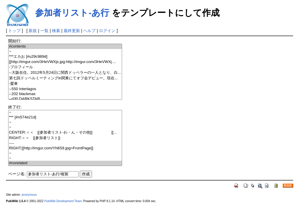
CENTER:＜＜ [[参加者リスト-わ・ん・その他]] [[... (65, 132)
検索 (56, 30)
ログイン (107, 30)
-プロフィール (65, 67)
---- (65, 143)
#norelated (65, 163)
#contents (65, 46)
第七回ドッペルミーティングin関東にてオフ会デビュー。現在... (65, 78)
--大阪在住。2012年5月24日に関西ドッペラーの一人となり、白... (65, 73)
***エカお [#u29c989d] (65, 57)
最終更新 (72, 30)
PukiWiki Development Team (63, 201)
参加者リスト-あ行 (72, 13)
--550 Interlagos (65, 89)
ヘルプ (89, 30)
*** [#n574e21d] (65, 117)
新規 (33, 30)
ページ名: (17, 174)
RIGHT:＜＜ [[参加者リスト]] (65, 138)
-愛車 (65, 84)
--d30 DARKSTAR (65, 99)
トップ (14, 30)
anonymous (29, 194)
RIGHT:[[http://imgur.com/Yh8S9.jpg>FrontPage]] (65, 148)
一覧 (44, 30)
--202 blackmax (65, 94)
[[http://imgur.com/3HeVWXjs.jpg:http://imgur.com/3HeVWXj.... (65, 62)
